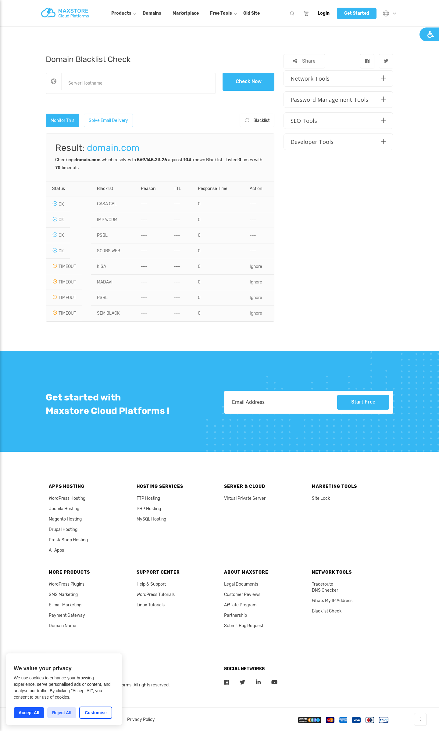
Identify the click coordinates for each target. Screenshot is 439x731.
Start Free (363, 402)
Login (324, 13)
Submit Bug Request (243, 625)
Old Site (251, 13)
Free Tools (221, 13)
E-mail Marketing (65, 605)
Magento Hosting (65, 519)
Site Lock (321, 498)
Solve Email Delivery (108, 120)
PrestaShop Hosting (68, 540)
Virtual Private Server (245, 498)
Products (121, 13)
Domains (152, 13)
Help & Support (151, 584)
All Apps (56, 550)
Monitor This (62, 120)
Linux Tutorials (151, 605)
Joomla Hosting (64, 508)
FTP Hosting (148, 498)
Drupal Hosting (63, 529)
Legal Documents (241, 584)
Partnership (235, 615)
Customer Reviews (242, 594)
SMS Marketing (63, 594)
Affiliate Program (240, 605)
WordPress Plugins (66, 584)
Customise (96, 712)
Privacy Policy (141, 719)
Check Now (249, 81)
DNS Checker (325, 590)
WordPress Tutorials (156, 594)
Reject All (61, 712)
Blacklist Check (326, 611)
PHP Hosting (149, 508)
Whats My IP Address (332, 600)
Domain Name (62, 625)
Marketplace (186, 13)
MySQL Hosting (151, 519)
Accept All (29, 712)
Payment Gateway (67, 615)
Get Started (356, 13)
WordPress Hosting (67, 498)
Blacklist (256, 120)
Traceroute (322, 584)
